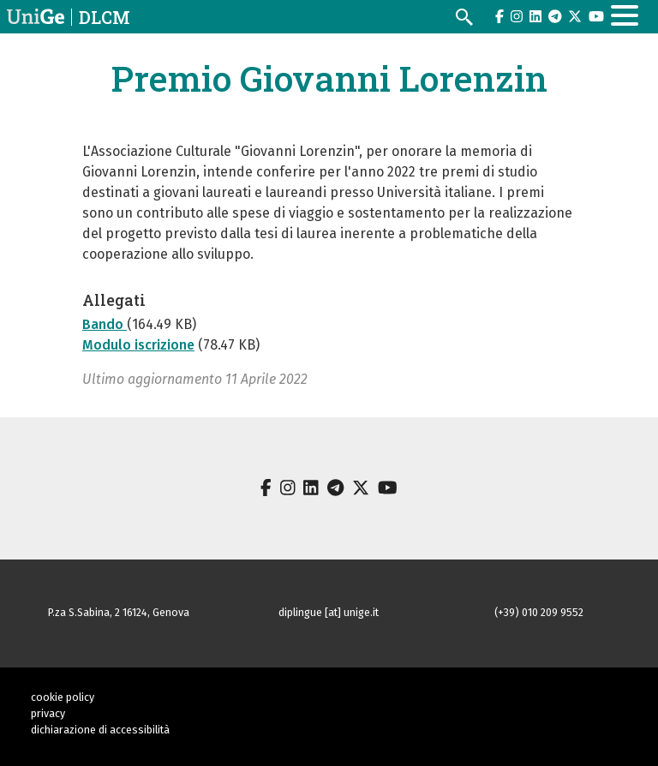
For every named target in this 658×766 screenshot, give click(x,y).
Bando (104, 324)
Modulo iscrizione (138, 345)
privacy (48, 713)
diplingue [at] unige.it (328, 612)
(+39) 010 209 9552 (538, 612)
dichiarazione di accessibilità (100, 729)
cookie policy (62, 697)
